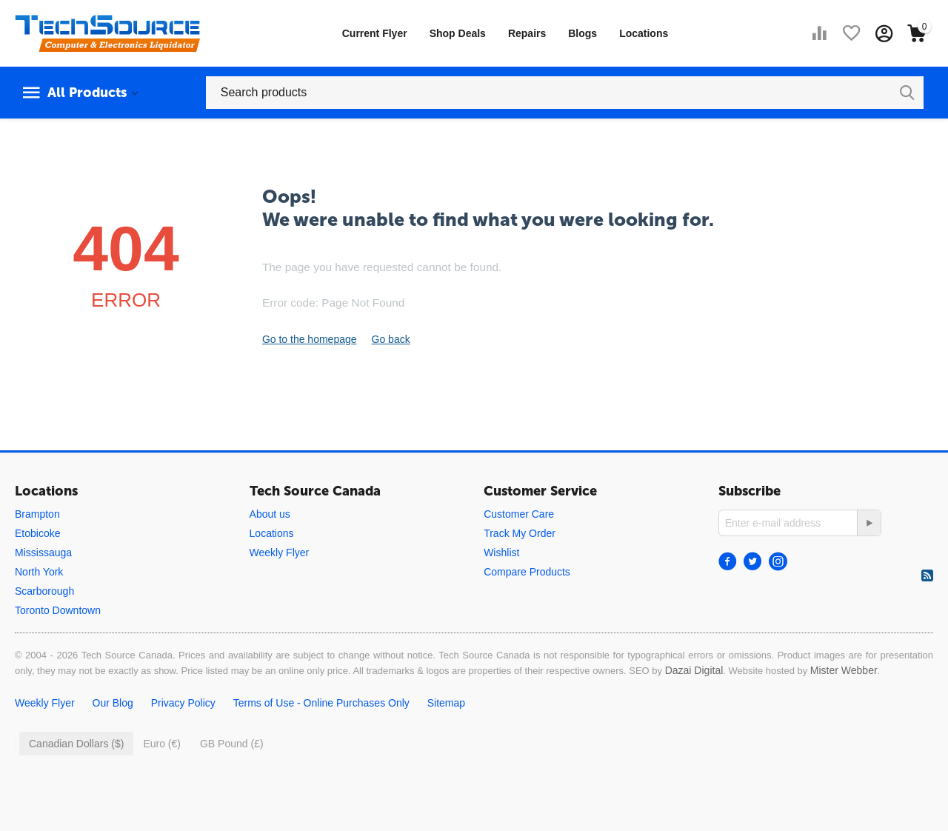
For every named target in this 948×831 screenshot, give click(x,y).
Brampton (37, 514)
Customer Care (519, 514)
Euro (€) (162, 744)
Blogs (582, 33)
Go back (391, 339)
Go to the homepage (309, 339)
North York (39, 572)
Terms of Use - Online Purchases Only (321, 703)
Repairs (527, 33)
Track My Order (519, 533)
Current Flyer (374, 33)
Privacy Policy (183, 703)
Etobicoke (37, 533)
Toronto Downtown (58, 610)
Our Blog (113, 703)
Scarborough (44, 591)
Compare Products (527, 572)
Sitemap (446, 703)
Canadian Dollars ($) (76, 744)
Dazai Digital (694, 670)
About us (270, 514)
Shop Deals (458, 33)
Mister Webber (844, 670)
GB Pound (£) (232, 744)
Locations (643, 33)
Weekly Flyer (280, 552)
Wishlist (501, 552)
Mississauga (43, 552)
